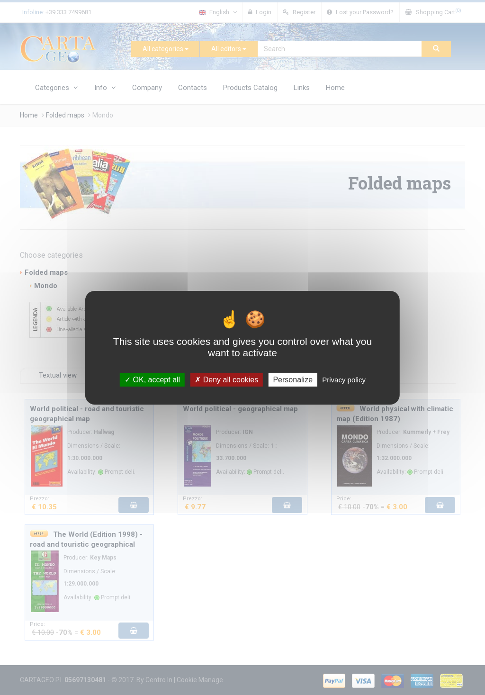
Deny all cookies (226, 379)
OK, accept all (152, 379)
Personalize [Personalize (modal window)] (293, 379)
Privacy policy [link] (344, 379)
